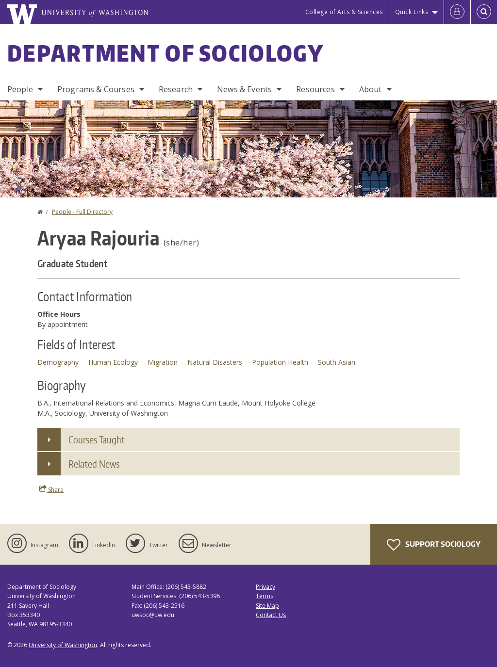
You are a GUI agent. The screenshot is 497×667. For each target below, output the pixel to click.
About (370, 89)
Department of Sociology (165, 53)
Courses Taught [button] (96, 439)
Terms (264, 596)
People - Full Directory (82, 212)
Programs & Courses (95, 89)
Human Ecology (113, 362)
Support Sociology (433, 545)
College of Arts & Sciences (344, 12)
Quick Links (412, 12)
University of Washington (63, 645)
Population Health (280, 362)
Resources (315, 89)
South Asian (336, 362)
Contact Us (271, 615)
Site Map (267, 606)
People (20, 89)
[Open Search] (484, 12)
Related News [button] (93, 463)
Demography (58, 362)
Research (176, 89)
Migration (163, 362)
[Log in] (457, 12)
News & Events (244, 89)
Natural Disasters (214, 362)
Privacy (265, 587)
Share (51, 489)
